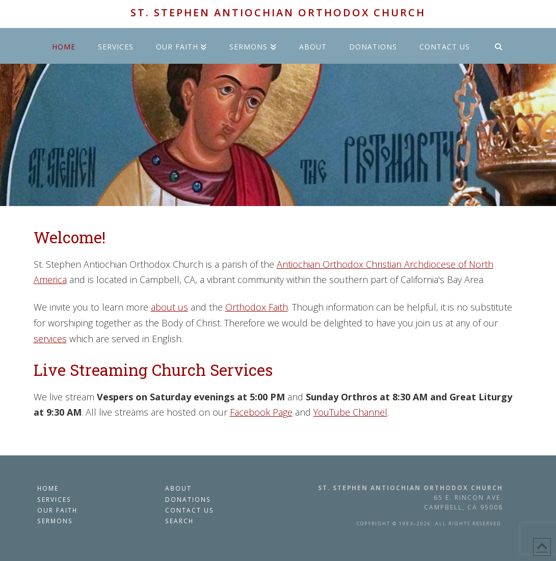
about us (169, 307)
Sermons (55, 521)
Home (48, 488)
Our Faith (57, 510)
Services (54, 499)
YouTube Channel (350, 412)
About (178, 488)
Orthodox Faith (256, 307)
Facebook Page (261, 412)
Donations (188, 499)
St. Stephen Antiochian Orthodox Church (278, 13)
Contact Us (189, 510)
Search (179, 521)
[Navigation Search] (498, 46)
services (50, 339)
